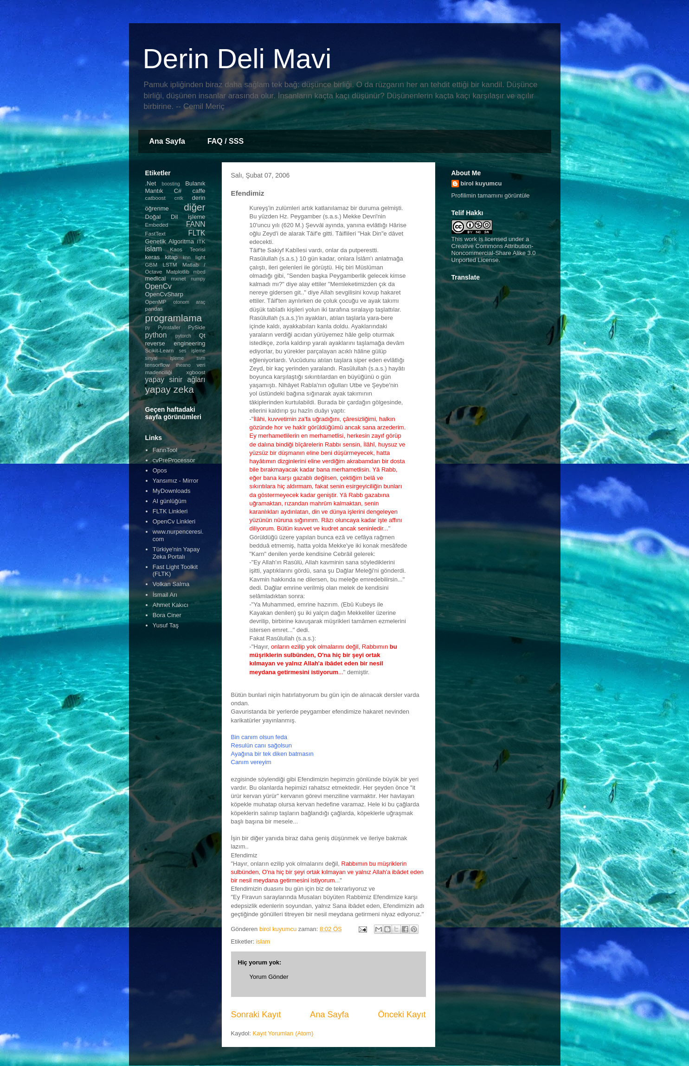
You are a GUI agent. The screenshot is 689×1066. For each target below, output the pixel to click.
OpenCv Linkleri (174, 521)
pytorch (183, 335)
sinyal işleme (164, 358)
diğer (194, 207)
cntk (178, 198)
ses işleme (192, 350)
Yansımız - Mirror (176, 480)
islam (263, 941)
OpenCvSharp (164, 294)
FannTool (165, 450)
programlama (173, 318)
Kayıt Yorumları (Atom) (282, 1033)
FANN (196, 224)
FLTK (197, 233)
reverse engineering (175, 343)
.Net (150, 183)
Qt (202, 335)
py (147, 327)
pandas (154, 309)
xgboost (196, 372)
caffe (199, 190)
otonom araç (189, 302)
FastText (155, 233)
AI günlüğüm (170, 501)
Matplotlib (177, 271)
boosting (170, 183)
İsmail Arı (165, 594)
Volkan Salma (171, 584)
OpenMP (156, 302)
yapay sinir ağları (175, 379)
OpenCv (158, 286)
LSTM (169, 265)
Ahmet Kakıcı (170, 604)
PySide (196, 327)
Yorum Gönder (269, 976)
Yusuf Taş (166, 625)
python (156, 335)
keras (152, 257)
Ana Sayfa (167, 141)
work (470, 239)
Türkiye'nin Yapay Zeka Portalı (176, 553)
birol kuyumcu (481, 183)
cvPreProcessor (174, 460)
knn (187, 257)
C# (178, 190)
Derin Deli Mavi (237, 58)
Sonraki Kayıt (256, 1014)
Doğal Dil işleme (175, 216)
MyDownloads (172, 490)
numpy (198, 278)
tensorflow (157, 365)
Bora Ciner (167, 615)
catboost (155, 198)
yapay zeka (169, 389)
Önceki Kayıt (401, 1014)
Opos (160, 470)
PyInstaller (169, 327)
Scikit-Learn (159, 350)
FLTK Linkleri (170, 511)
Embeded (156, 225)
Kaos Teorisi (187, 249)
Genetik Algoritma (169, 241)
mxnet (178, 278)
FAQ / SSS (225, 141)
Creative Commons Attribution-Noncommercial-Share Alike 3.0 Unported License (493, 253)
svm (200, 358)
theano (183, 365)
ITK (201, 241)
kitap (171, 257)
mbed (199, 271)
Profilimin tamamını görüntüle (490, 195)
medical (155, 278)
